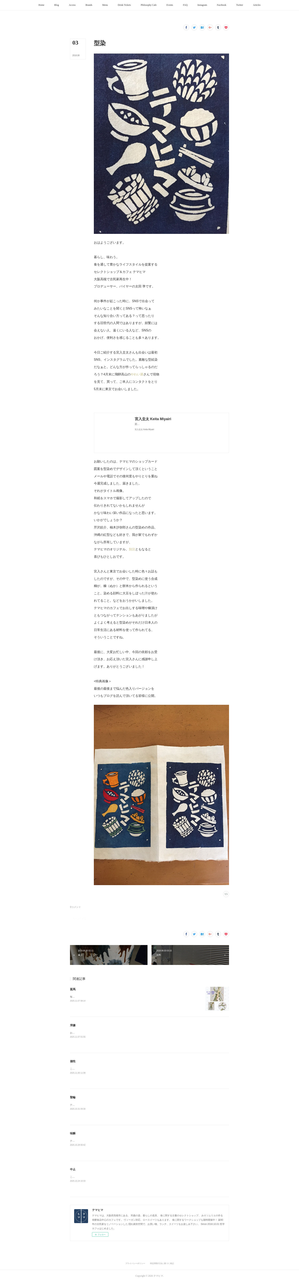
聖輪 (73, 1097)
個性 (73, 1061)
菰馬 (73, 989)
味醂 (73, 1133)
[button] (41, 5)
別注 (132, 549)
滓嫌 (73, 1025)
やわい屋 (137, 374)
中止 (73, 1169)
